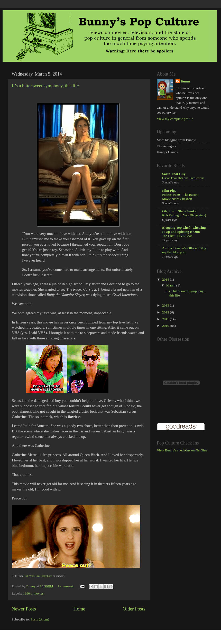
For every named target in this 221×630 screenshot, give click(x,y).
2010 (166, 326)
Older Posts (134, 609)
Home (79, 609)
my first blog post (174, 252)
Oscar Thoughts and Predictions (183, 178)
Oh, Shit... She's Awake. (179, 211)
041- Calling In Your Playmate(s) (184, 215)
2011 (166, 319)
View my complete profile (175, 119)
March (171, 285)
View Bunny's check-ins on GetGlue (182, 450)
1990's (27, 593)
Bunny (185, 81)
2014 (166, 279)
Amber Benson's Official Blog (184, 248)
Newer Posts (24, 609)
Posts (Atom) (40, 619)
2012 (166, 312)
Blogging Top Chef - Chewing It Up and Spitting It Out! (184, 230)
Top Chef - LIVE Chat (177, 236)
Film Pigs (169, 190)
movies (39, 593)
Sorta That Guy (174, 174)
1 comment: (66, 586)
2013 (166, 305)
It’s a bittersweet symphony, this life (45, 85)
